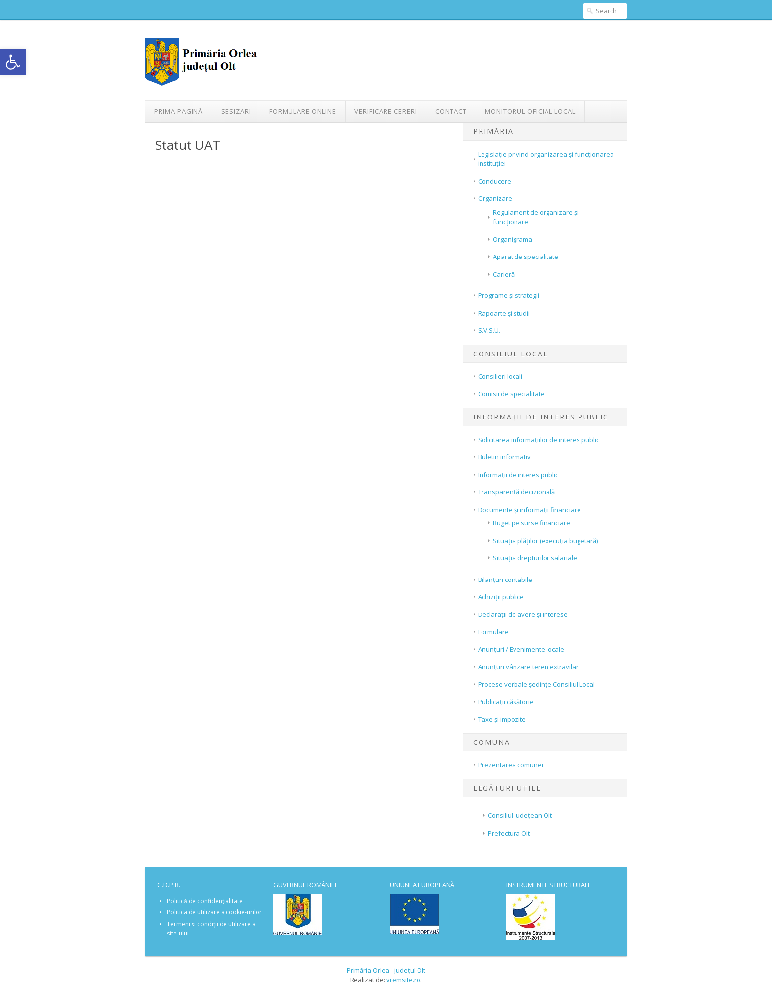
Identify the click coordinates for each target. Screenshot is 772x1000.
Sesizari (236, 111)
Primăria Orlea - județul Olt (386, 970)
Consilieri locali (500, 376)
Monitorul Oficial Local (530, 111)
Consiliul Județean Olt (520, 815)
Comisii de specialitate (511, 393)
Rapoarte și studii (504, 313)
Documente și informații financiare (529, 509)
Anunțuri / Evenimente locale (521, 649)
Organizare (495, 198)
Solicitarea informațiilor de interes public (538, 439)
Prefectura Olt (509, 833)
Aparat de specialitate (525, 256)
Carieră (504, 274)
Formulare (493, 631)
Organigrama (512, 239)
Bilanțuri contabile (505, 579)
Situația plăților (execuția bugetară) (545, 540)
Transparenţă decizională (516, 491)
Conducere (494, 181)
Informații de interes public (518, 474)
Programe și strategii (508, 295)
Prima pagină (178, 111)
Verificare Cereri (385, 111)
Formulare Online (302, 111)
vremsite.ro (403, 979)
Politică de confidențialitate (205, 901)
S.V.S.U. (489, 330)
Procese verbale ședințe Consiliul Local (536, 684)
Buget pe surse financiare (531, 522)
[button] (13, 62)
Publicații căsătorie (506, 701)
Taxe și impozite (502, 719)
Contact (451, 111)
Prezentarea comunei (510, 764)
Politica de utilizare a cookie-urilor (214, 912)
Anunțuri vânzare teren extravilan (529, 666)
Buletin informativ (504, 456)
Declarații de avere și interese (523, 614)
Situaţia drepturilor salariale (535, 557)
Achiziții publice (501, 596)
